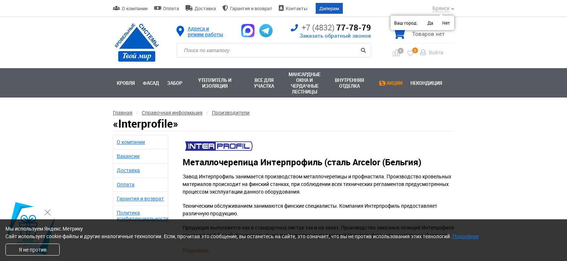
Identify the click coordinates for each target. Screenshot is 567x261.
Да (430, 23)
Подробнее (465, 236)
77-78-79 (331, 28)
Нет (446, 23)
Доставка (205, 8)
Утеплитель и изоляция (214, 83)
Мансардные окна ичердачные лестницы (304, 83)
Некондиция (426, 83)
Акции (394, 83)
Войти (436, 52)
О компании (135, 8)
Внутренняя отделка (349, 83)
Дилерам (329, 8)
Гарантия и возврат (251, 8)
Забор (174, 83)
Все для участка (264, 83)
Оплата (171, 8)
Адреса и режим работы (205, 31)
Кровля (126, 83)
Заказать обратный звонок (335, 35)
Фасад (151, 83)
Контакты (296, 8)
